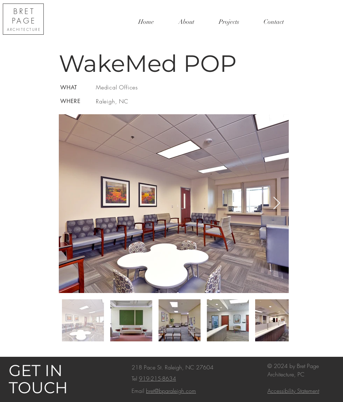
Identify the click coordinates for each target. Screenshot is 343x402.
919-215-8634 (157, 378)
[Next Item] (277, 203)
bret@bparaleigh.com (171, 391)
